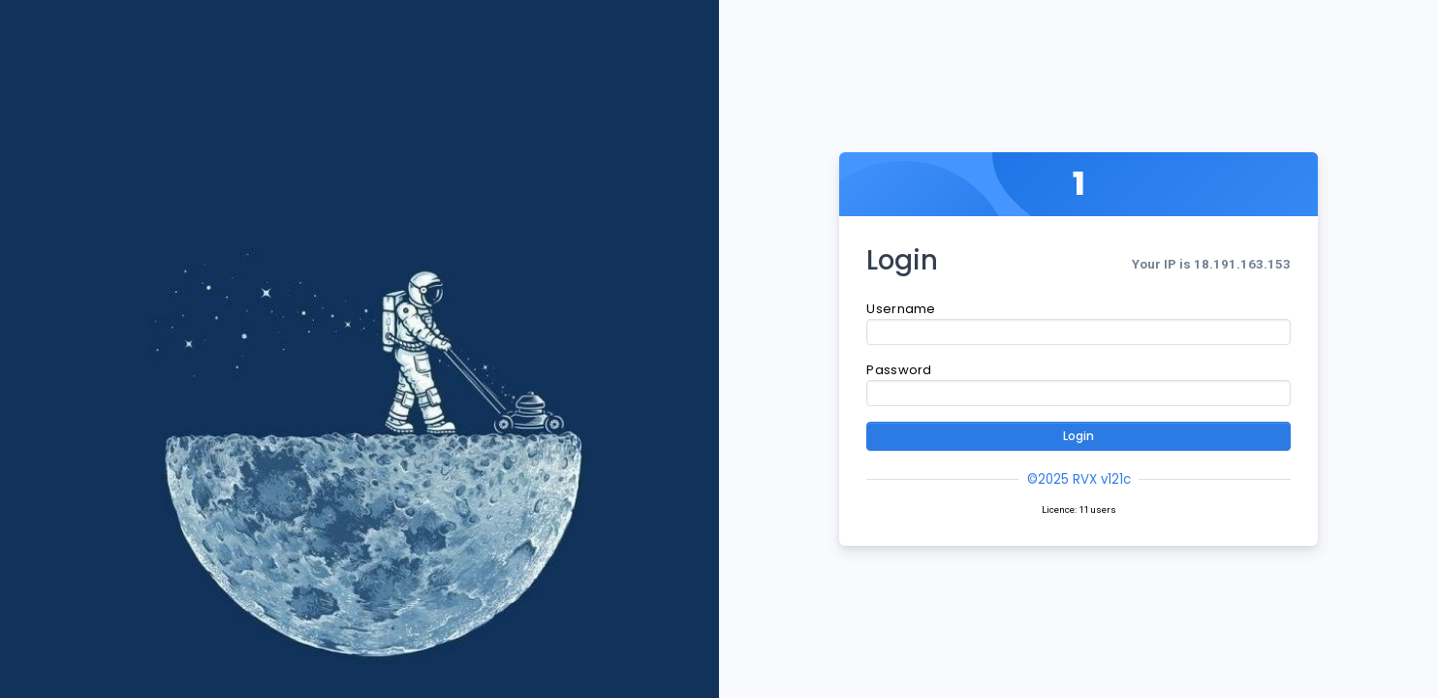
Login (1078, 436)
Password (898, 370)
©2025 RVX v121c (1079, 479)
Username (900, 309)
